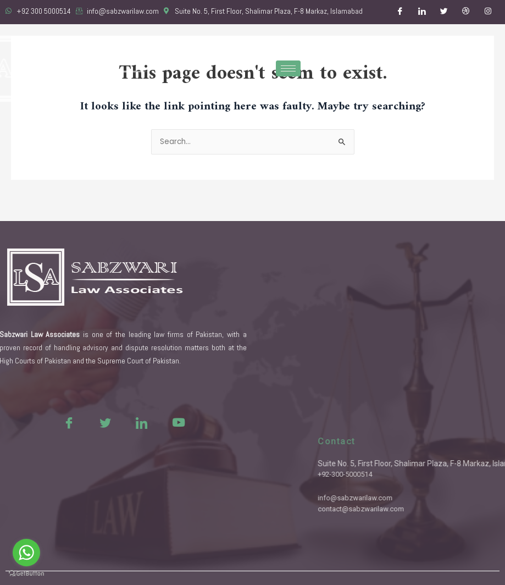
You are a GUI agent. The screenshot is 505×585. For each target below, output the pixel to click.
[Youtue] (153, 422)
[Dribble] (466, 12)
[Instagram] (488, 12)
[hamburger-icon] (288, 68)
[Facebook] (400, 12)
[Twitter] (444, 12)
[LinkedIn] (422, 12)
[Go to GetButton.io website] (26, 573)
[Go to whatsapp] (26, 552)
